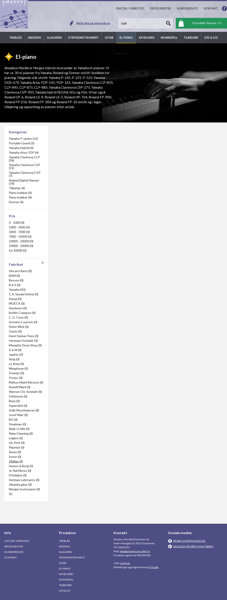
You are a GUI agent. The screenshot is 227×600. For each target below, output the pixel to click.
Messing (64, 546)
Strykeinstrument (72, 557)
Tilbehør (65, 585)
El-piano (65, 568)
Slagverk (65, 552)
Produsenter (13, 546)
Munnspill (66, 579)
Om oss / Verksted (16, 541)
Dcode (155, 567)
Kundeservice (14, 552)
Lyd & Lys (64, 590)
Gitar (62, 563)
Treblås (64, 541)
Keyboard (66, 574)
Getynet (125, 563)
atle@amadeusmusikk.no (135, 551)
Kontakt (10, 557)
